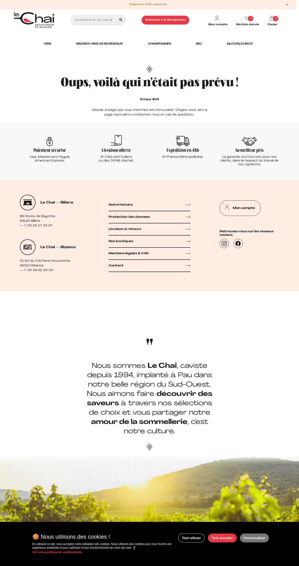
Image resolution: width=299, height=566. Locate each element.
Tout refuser (191, 538)
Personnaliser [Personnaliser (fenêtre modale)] (254, 538)
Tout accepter (222, 538)
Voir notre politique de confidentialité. (57, 552)
